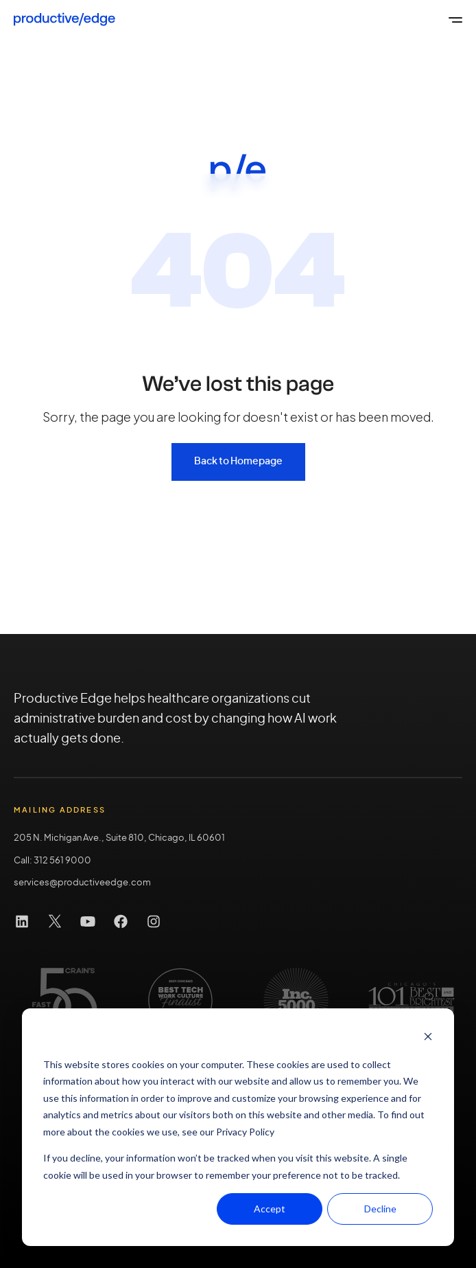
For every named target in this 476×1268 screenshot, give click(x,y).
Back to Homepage (238, 461)
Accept (269, 1208)
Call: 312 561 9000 (52, 861)
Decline (380, 1208)
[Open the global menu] (455, 19)
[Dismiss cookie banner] (428, 1038)
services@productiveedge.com (82, 883)
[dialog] (238, 1127)
